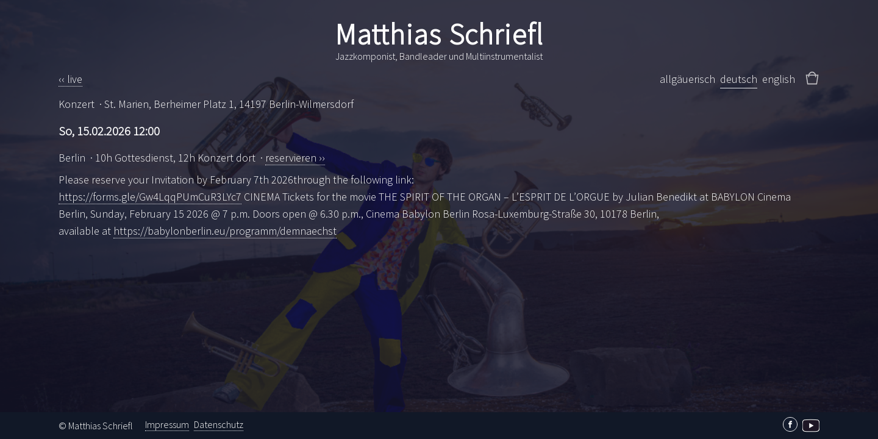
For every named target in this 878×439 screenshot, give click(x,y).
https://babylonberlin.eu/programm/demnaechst (225, 231)
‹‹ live (70, 79)
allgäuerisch (687, 79)
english (778, 79)
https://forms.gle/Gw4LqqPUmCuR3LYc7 (150, 197)
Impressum (167, 424)
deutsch (738, 79)
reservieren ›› (295, 158)
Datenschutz (218, 424)
